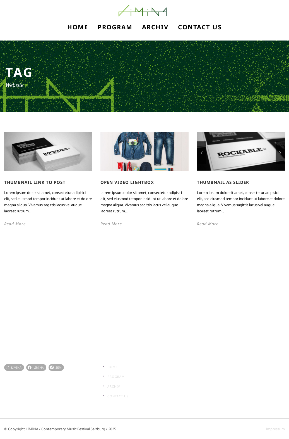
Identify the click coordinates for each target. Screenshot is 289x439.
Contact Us (200, 27)
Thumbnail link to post (35, 182)
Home (77, 27)
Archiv (155, 27)
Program (115, 27)
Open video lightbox (127, 182)
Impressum (275, 428)
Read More (15, 223)
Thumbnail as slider (223, 182)
